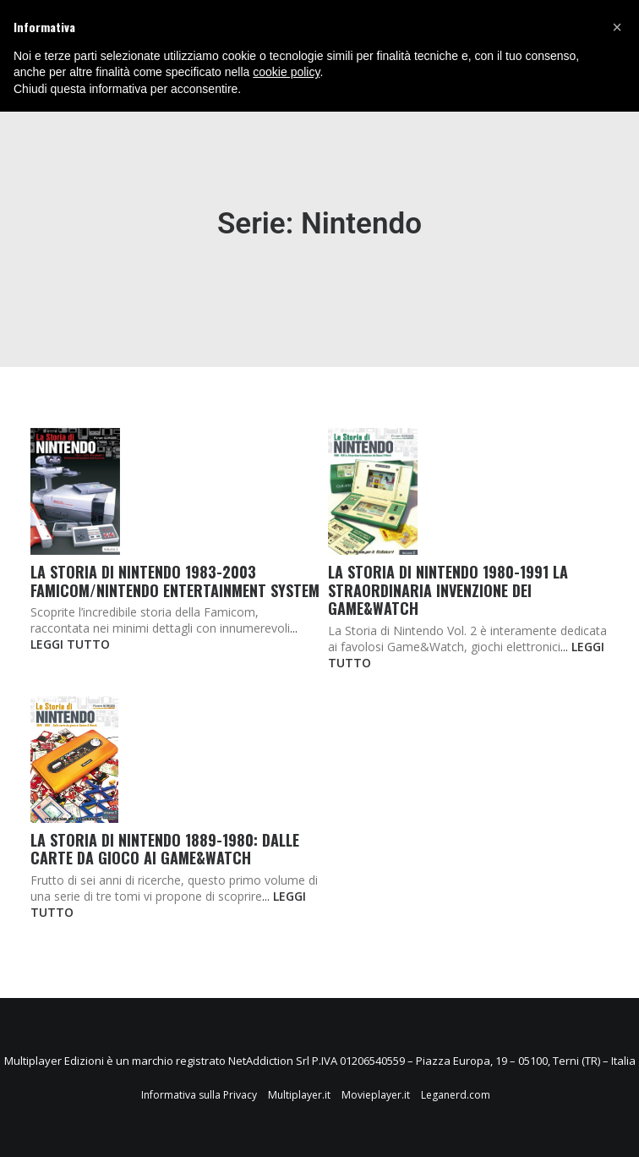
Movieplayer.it (375, 1095)
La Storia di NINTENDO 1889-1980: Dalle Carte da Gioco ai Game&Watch (164, 849)
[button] (617, 27)
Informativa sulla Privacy (199, 1095)
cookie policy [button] (286, 72)
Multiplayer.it (299, 1095)
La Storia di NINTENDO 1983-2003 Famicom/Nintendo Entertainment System (175, 581)
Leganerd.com (455, 1095)
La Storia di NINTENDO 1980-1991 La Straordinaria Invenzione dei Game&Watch (448, 590)
